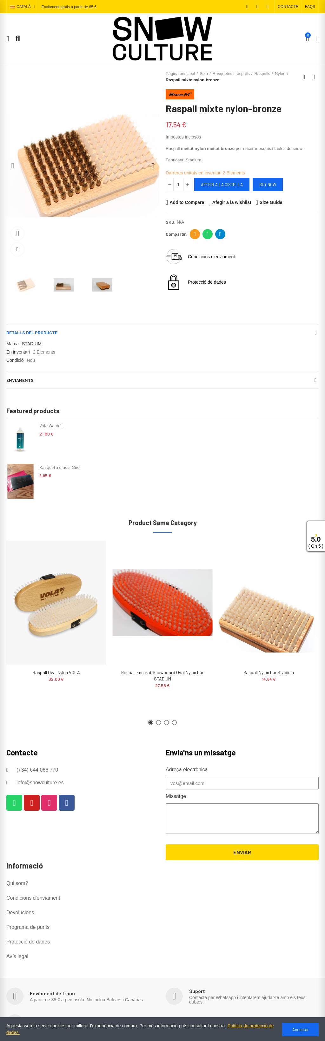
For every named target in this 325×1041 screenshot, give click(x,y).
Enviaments (20, 380)
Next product (314, 77)
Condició (14, 360)
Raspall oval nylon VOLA (56, 672)
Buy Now (267, 184)
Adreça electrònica (195, 234)
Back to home (306, 77)
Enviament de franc (52, 993)
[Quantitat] (178, 184)
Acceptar (300, 1029)
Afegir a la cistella (222, 184)
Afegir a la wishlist (231, 202)
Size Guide (271, 202)
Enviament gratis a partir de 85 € (68, 7)
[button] (288, 6)
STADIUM (32, 343)
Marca (12, 343)
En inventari (18, 352)
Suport (197, 991)
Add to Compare (186, 202)
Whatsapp (208, 234)
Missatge (176, 796)
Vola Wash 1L (51, 425)
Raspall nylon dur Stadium (268, 672)
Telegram (220, 234)
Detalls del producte (31, 332)
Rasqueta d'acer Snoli (60, 467)
